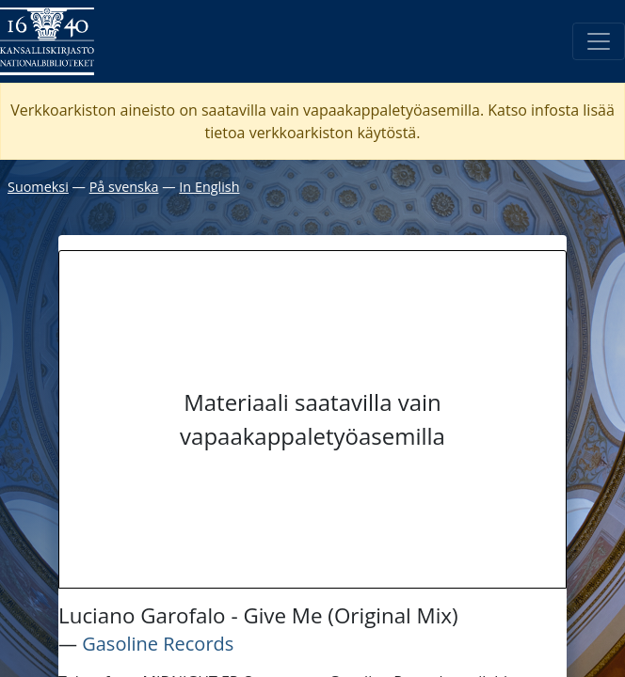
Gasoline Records (157, 643)
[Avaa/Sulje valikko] (598, 41)
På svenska (124, 187)
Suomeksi (38, 187)
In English (209, 187)
